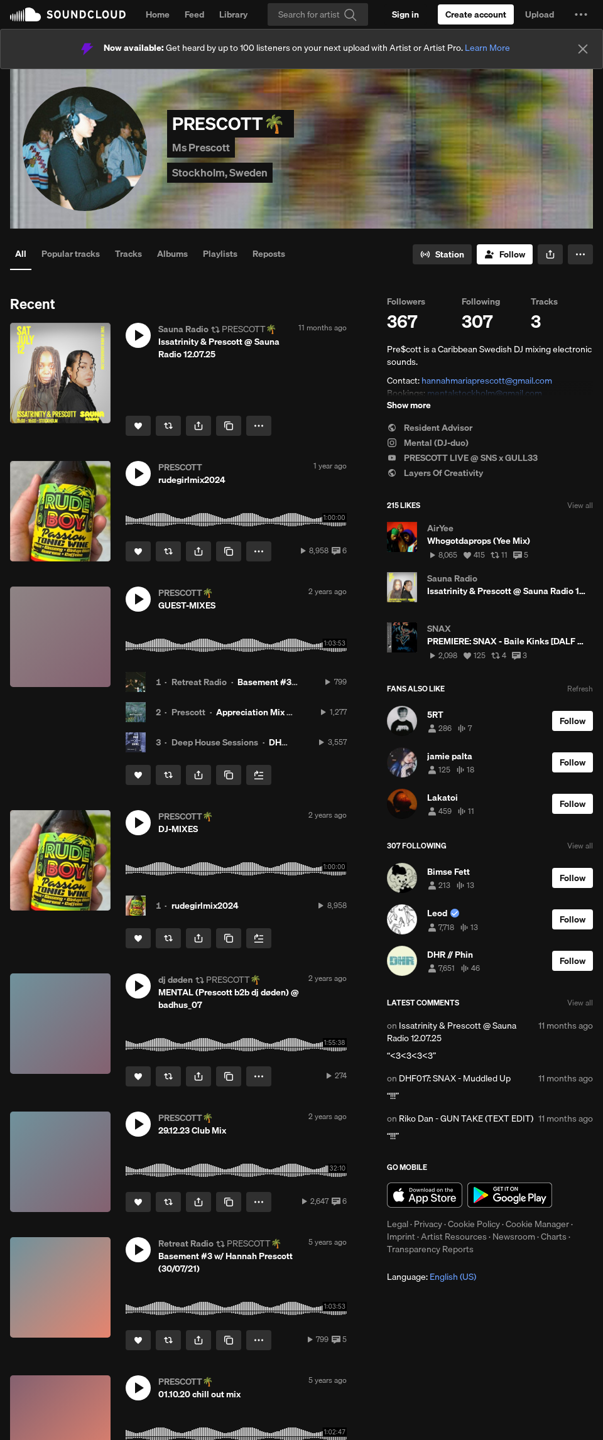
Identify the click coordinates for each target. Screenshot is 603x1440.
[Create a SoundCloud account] (476, 14)
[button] (581, 14)
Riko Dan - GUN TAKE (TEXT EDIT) (466, 1118)
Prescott (188, 712)
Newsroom (513, 1236)
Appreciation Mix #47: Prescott (278, 712)
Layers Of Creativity (435, 473)
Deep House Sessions (214, 742)
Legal (397, 1224)
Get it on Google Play (509, 1195)
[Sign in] (405, 14)
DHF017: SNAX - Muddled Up (455, 1078)
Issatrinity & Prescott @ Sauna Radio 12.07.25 (451, 1032)
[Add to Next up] (258, 775)
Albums (172, 254)
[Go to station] (442, 254)
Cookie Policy (474, 1224)
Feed (194, 14)
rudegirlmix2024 (205, 905)
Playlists (220, 254)
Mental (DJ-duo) (428, 443)
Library (233, 14)
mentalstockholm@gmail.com (484, 393)
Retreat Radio (199, 682)
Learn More (487, 48)
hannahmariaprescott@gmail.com (486, 380)
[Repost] (168, 426)
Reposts (269, 254)
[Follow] (505, 254)
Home (158, 14)
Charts (554, 1236)
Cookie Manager (537, 1224)
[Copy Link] (228, 426)
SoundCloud (68, 14)
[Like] (138, 426)
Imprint (401, 1236)
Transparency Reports (430, 1249)
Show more (409, 405)
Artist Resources (454, 1236)
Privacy (428, 1224)
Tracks (128, 254)
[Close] (583, 49)
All (20, 254)
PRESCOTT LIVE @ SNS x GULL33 (462, 458)
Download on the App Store (424, 1195)
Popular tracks (70, 254)
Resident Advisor (429, 428)
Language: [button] (431, 1277)
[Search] (318, 14)
